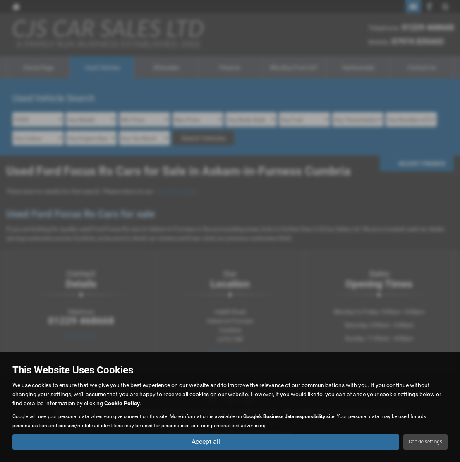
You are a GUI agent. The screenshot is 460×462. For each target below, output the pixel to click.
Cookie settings (425, 442)
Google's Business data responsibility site (288, 416)
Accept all (206, 441)
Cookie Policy (122, 403)
